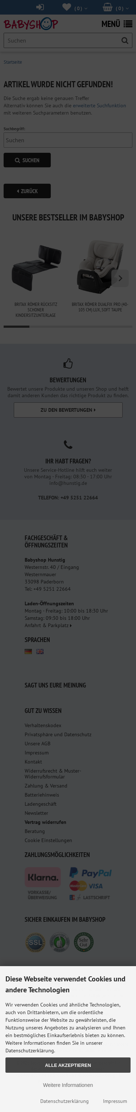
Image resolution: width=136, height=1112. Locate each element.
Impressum (115, 1101)
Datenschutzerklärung (64, 1101)
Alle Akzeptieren (68, 1065)
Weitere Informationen (68, 1085)
